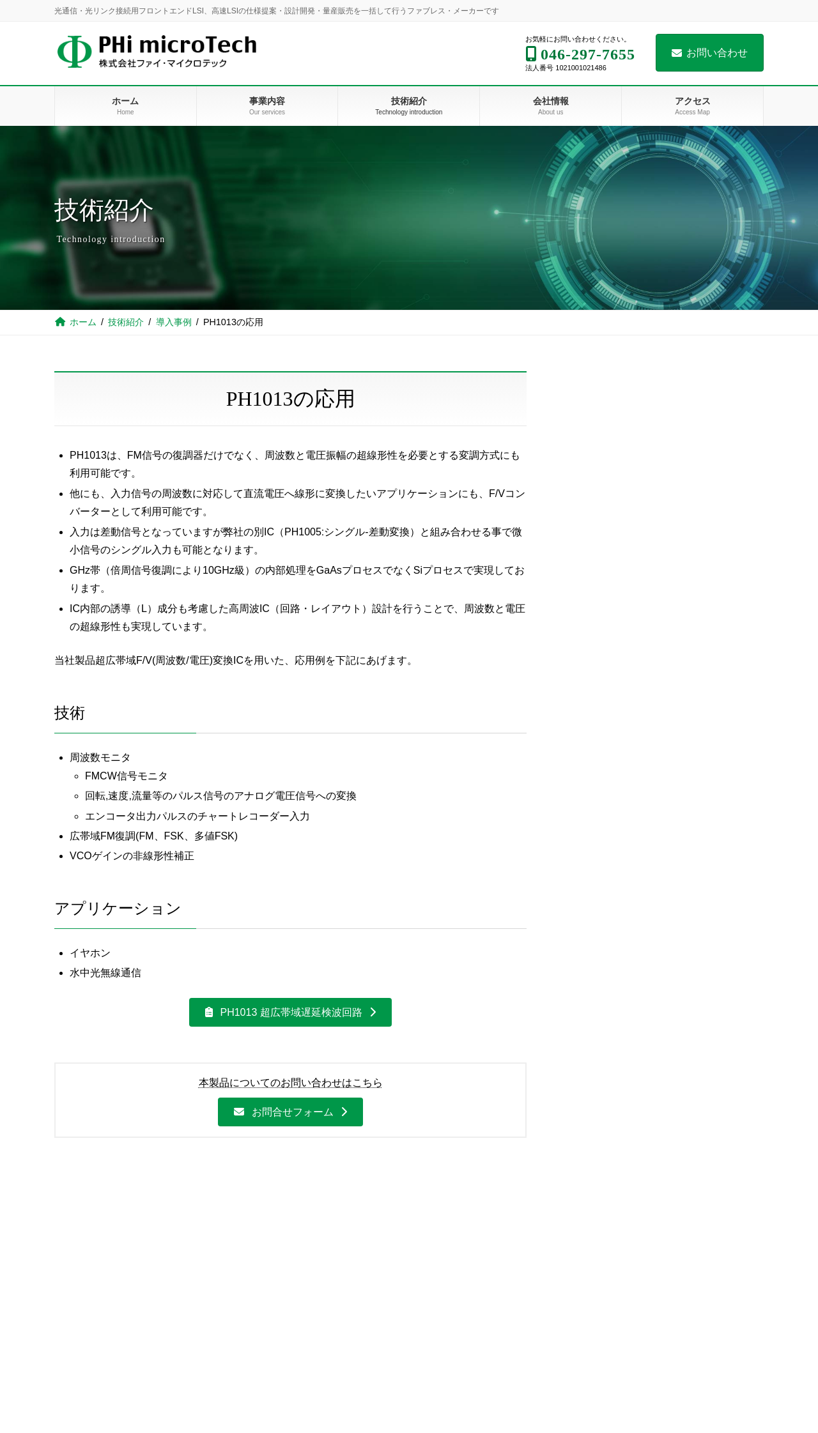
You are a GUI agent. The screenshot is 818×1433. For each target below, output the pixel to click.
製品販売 (263, 1281)
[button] (290, 1012)
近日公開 (586, 747)
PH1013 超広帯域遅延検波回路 (648, 533)
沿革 (620, 1303)
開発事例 (267, 1414)
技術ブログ (449, 1392)
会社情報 (620, 1237)
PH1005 (265, 1326)
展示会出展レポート (618, 645)
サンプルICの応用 (620, 617)
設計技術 (592, 476)
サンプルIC (605, 589)
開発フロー (271, 1392)
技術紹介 (592, 438)
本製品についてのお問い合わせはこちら (291, 1082)
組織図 (623, 1326)
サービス (267, 1370)
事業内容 (255, 1259)
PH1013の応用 (614, 561)
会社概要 (627, 1281)
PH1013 (265, 1303)
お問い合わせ (710, 52)
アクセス (620, 1348)
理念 (620, 1259)
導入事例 (592, 505)
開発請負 (263, 1348)
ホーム (251, 1237)
